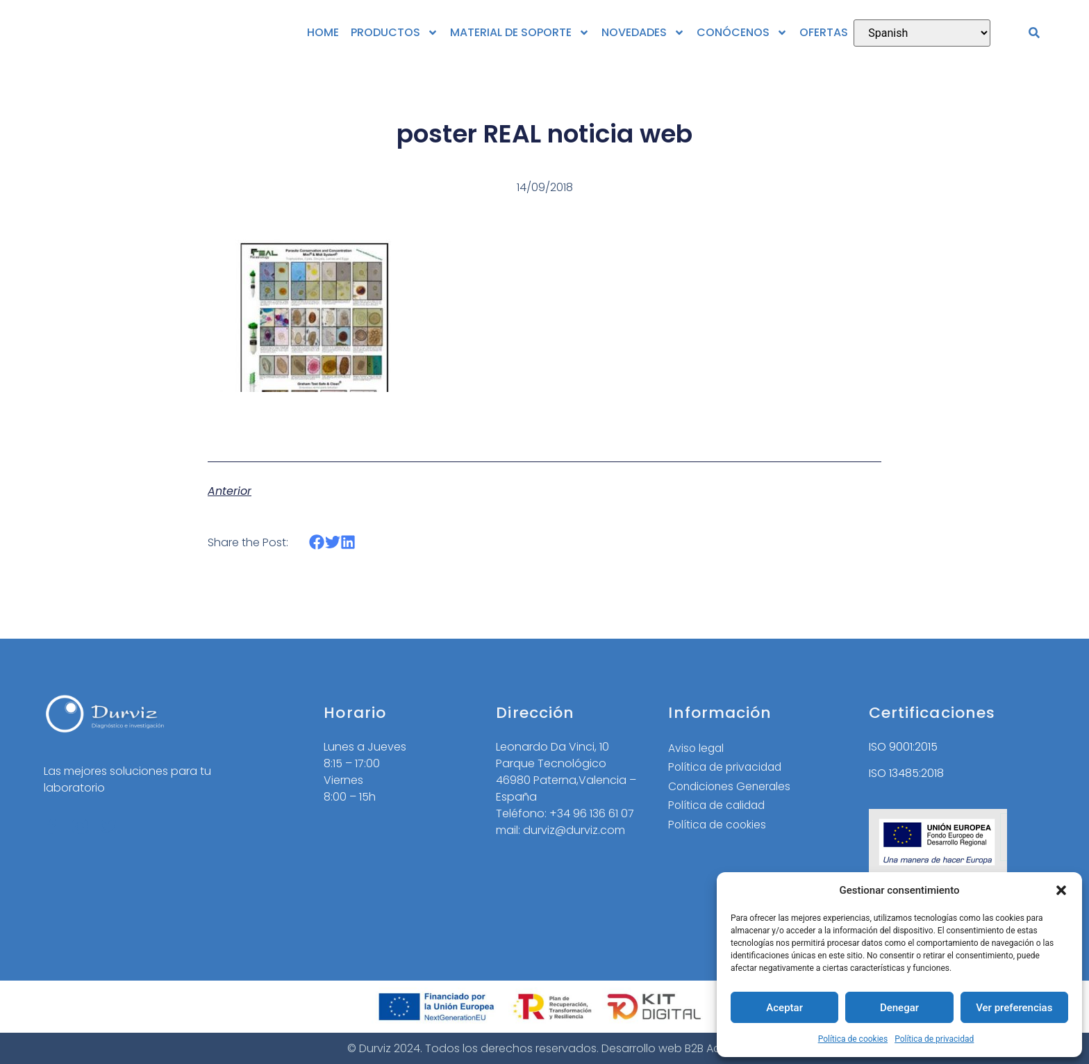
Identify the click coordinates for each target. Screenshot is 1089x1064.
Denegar (899, 1007)
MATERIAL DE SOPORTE (520, 32)
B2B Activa (712, 1048)
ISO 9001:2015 (903, 747)
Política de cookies (853, 1039)
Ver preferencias (1014, 1007)
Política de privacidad (934, 1039)
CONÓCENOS (742, 32)
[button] (1061, 890)
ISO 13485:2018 (906, 773)
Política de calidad (719, 807)
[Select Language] (922, 33)
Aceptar (784, 1007)
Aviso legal (697, 748)
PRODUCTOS (394, 32)
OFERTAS (823, 32)
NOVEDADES (643, 32)
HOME (323, 32)
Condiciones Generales (731, 787)
